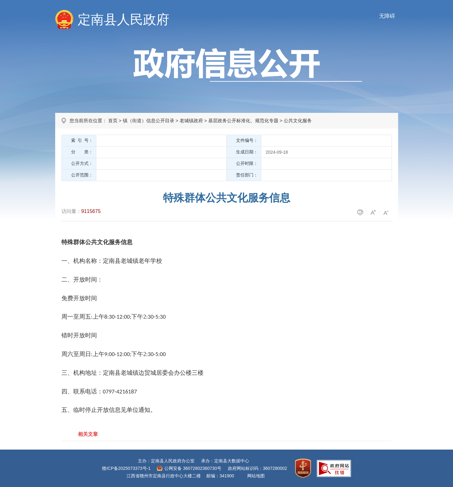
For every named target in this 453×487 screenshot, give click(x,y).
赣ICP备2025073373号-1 (126, 468)
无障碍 (387, 16)
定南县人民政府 (123, 19)
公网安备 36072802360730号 (192, 468)
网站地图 (256, 475)
